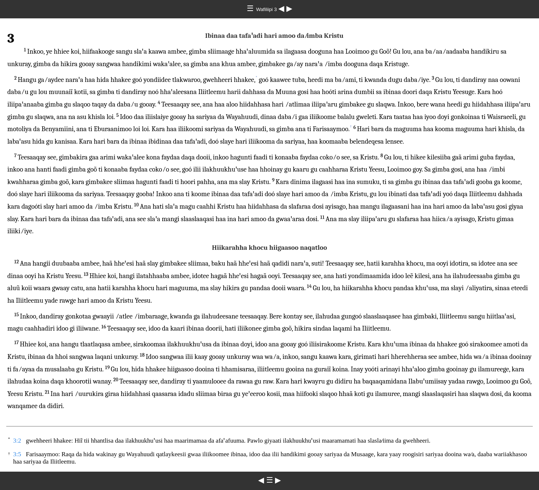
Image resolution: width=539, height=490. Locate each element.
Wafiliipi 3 (267, 9)
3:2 (17, 440)
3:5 (17, 454)
